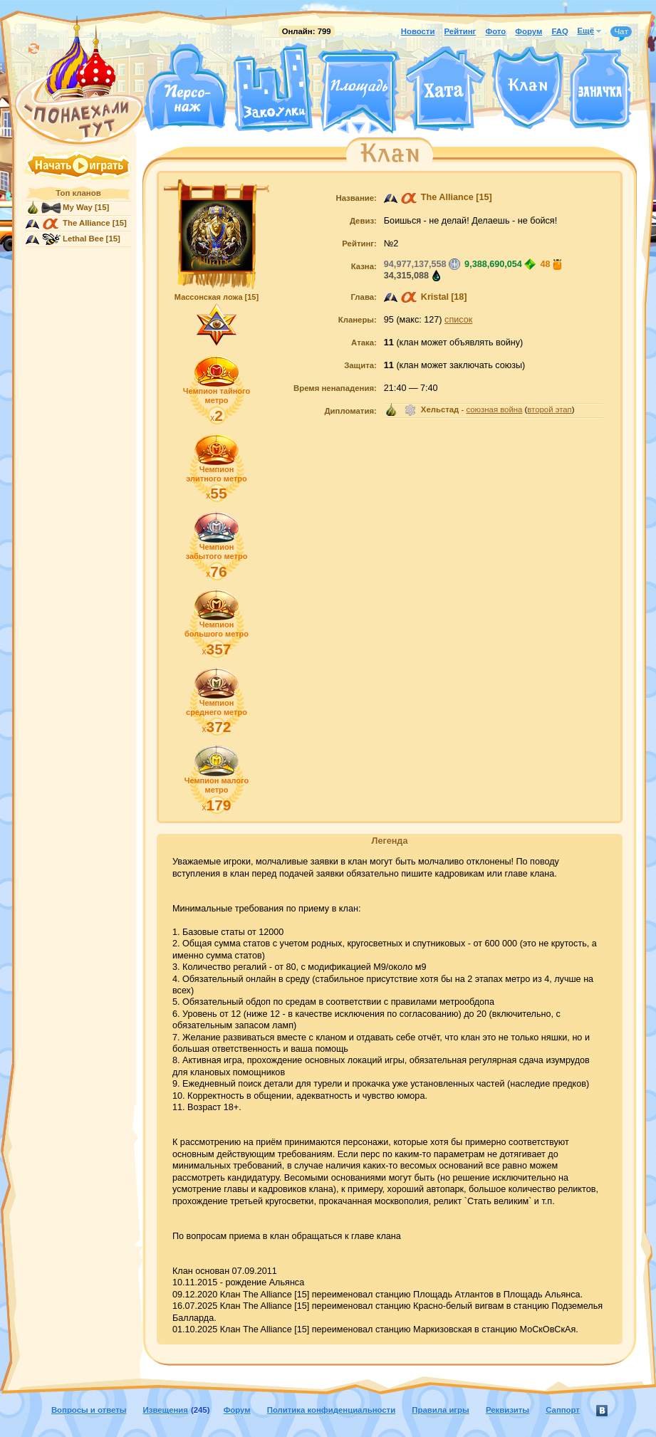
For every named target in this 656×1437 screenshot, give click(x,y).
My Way (78, 207)
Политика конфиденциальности (331, 1410)
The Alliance (86, 223)
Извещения (165, 1410)
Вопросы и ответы (89, 1410)
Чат (621, 32)
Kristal (435, 297)
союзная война (494, 409)
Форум (528, 31)
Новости (418, 31)
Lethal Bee (83, 238)
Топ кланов (78, 193)
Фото (495, 31)
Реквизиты (507, 1410)
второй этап (549, 409)
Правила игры (440, 1410)
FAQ (559, 31)
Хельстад (440, 409)
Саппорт (563, 1410)
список (458, 320)
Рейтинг (460, 31)
